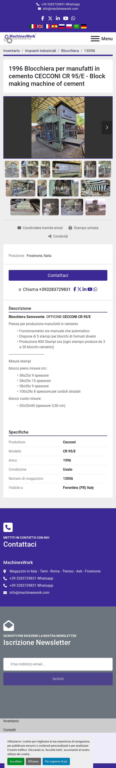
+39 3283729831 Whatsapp (60, 4)
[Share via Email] (40, 228)
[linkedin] (57, 18)
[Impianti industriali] (40, 50)
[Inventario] (11, 50)
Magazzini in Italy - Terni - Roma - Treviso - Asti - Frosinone (55, 571)
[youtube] (65, 18)
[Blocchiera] (70, 50)
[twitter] (50, 18)
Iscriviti (58, 679)
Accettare (16, 761)
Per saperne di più (56, 761)
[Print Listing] (83, 228)
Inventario (11, 721)
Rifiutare (33, 761)
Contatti (9, 730)
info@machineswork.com (60, 8)
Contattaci (58, 275)
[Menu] (95, 38)
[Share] (58, 236)
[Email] (58, 664)
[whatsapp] (73, 18)
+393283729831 (55, 289)
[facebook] (42, 18)
